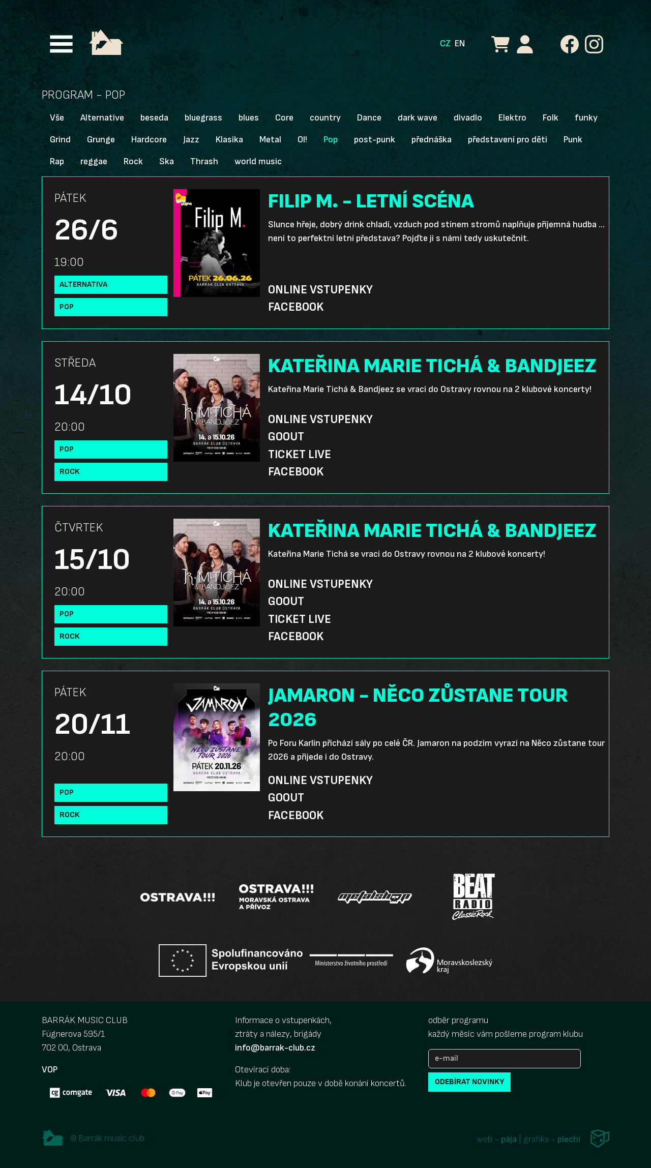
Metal (270, 139)
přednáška (431, 139)
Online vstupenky (320, 290)
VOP (49, 1069)
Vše (57, 117)
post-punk (374, 139)
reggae (93, 161)
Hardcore (149, 139)
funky (586, 117)
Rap (57, 161)
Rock (133, 161)
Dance (369, 117)
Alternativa (83, 284)
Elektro (512, 117)
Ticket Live (299, 454)
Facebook (295, 307)
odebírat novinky (469, 1082)
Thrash (204, 161)
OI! (302, 139)
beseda (154, 117)
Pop (330, 139)
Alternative (102, 117)
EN (460, 43)
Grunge (101, 139)
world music (258, 161)
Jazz (191, 139)
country (325, 117)
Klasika (229, 139)
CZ (445, 43)
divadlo (468, 117)
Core (284, 117)
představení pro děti (507, 139)
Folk (550, 117)
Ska (166, 161)
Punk (573, 139)
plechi (568, 1139)
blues (249, 117)
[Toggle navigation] (61, 43)
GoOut (286, 437)
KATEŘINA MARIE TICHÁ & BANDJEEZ (432, 366)
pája (509, 1139)
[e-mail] (504, 1058)
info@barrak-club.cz (275, 1047)
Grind (60, 139)
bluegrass (203, 117)
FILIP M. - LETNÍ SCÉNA (371, 201)
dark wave (417, 117)
